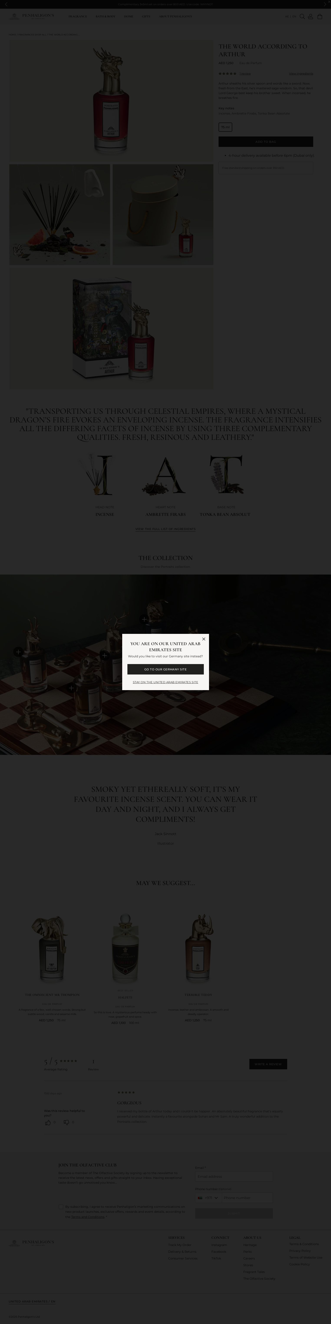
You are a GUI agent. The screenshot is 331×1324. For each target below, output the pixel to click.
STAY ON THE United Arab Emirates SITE (165, 682)
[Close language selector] (203, 639)
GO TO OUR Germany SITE (165, 669)
